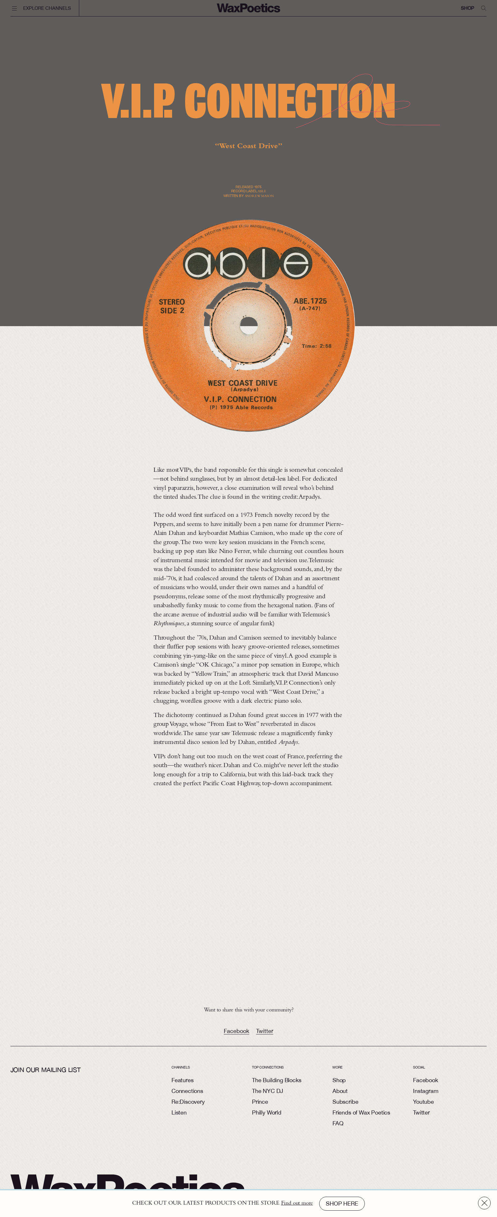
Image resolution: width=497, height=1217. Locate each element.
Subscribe (345, 1101)
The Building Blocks (276, 1080)
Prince (260, 1101)
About (340, 1091)
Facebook (236, 1036)
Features (182, 1080)
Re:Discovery (188, 1101)
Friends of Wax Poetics (361, 1112)
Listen (179, 1112)
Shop (467, 8)
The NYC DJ (267, 1091)
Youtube (423, 1101)
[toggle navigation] (44, 8)
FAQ (337, 1123)
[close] (484, 1203)
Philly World (266, 1112)
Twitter (264, 1036)
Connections (187, 1091)
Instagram (425, 1091)
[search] (484, 8)
